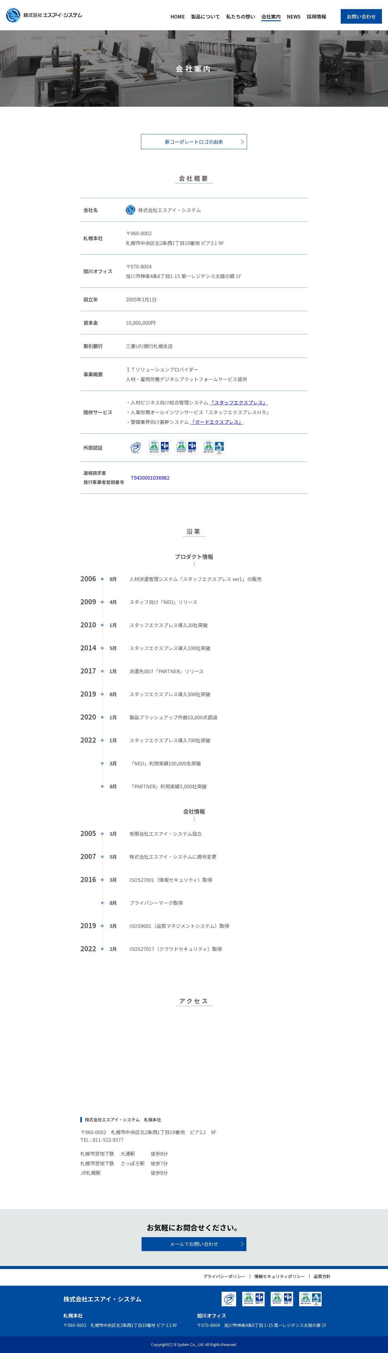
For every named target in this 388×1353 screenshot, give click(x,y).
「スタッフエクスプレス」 (238, 402)
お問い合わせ (361, 16)
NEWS (294, 16)
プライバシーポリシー (224, 1276)
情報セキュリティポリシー (279, 1276)
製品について (205, 16)
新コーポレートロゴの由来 (194, 141)
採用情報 (316, 16)
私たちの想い (240, 16)
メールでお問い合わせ (194, 1243)
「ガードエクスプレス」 (216, 421)
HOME (177, 16)
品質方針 (322, 1276)
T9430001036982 (150, 477)
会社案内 (271, 16)
